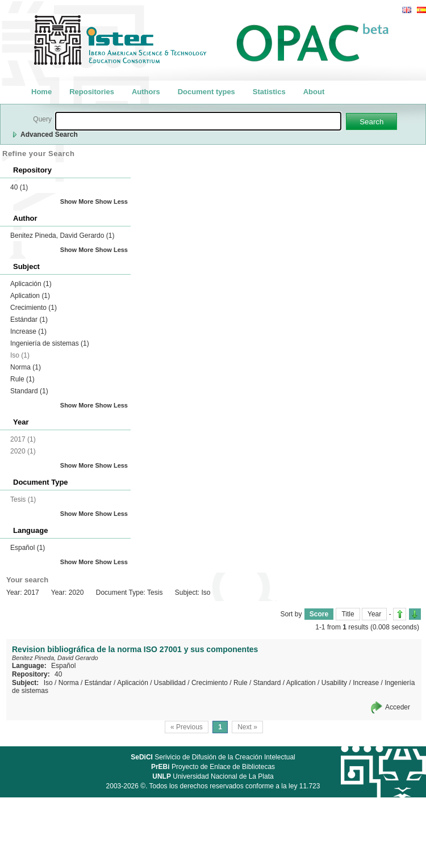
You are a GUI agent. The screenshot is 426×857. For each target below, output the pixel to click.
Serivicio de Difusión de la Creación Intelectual (213, 757)
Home (41, 91)
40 (19, 187)
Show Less (111, 201)
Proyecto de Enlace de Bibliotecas (213, 767)
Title (347, 614)
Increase (28, 331)
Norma (25, 367)
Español (27, 548)
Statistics (269, 91)
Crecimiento (33, 308)
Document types (206, 91)
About (314, 91)
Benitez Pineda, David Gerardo (62, 236)
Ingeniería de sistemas (49, 343)
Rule (22, 379)
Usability (334, 683)
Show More (77, 201)
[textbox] (198, 121)
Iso (48, 683)
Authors (146, 91)
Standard (29, 391)
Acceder (397, 707)
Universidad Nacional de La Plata (212, 776)
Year (374, 614)
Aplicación (31, 284)
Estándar (29, 320)
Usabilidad (170, 683)
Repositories (91, 91)
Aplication (30, 296)
